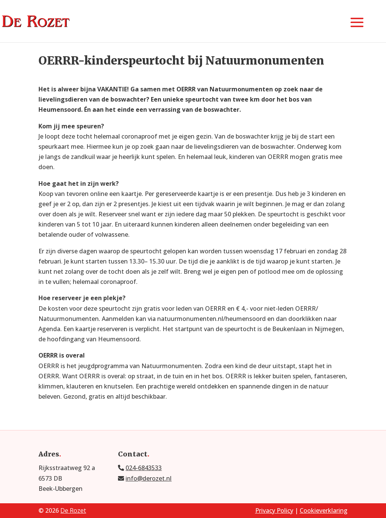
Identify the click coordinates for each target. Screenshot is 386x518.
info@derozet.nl (149, 478)
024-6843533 (144, 468)
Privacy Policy (274, 510)
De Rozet (73, 510)
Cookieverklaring (324, 510)
